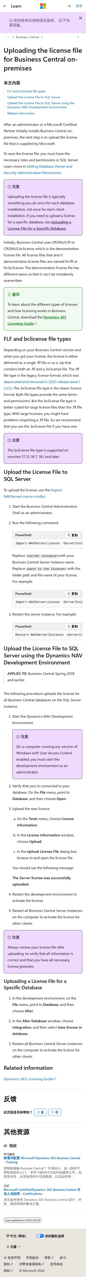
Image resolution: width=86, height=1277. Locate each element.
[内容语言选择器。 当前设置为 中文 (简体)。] (16, 1236)
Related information (21, 113)
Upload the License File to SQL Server (33, 97)
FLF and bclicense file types (26, 91)
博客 (47, 1257)
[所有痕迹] (8, 37)
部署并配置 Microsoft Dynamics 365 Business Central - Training (42, 1160)
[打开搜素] (69, 6)
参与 (63, 1257)
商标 (7, 1270)
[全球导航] (4, 6)
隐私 (7, 1264)
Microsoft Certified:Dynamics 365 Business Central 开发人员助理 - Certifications (42, 1192)
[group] (47, 544)
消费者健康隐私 (30, 1264)
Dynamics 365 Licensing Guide (28, 1078)
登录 (79, 6)
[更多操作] (78, 37)
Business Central (27, 37)
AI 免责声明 (12, 1257)
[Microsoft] (43, 6)
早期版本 (32, 1257)
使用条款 (56, 1264)
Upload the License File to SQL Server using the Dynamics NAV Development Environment (40, 105)
